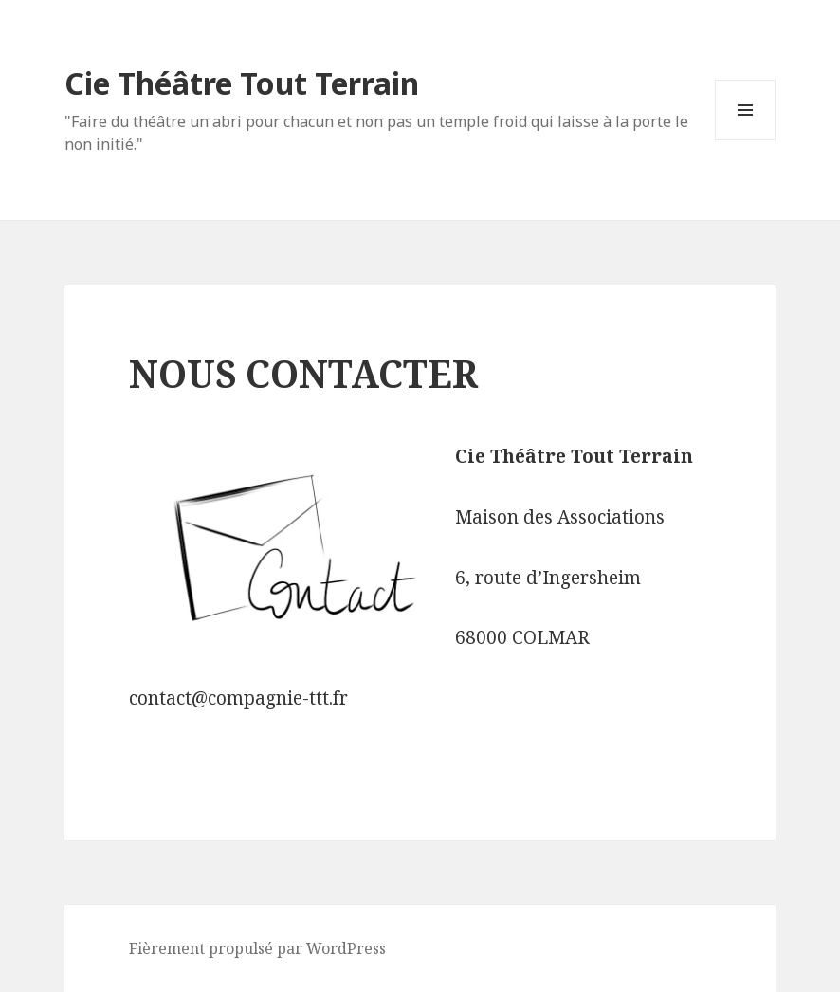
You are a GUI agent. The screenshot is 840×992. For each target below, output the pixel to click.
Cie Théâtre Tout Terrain (241, 83)
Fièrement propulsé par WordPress (257, 948)
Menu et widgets (746, 139)
